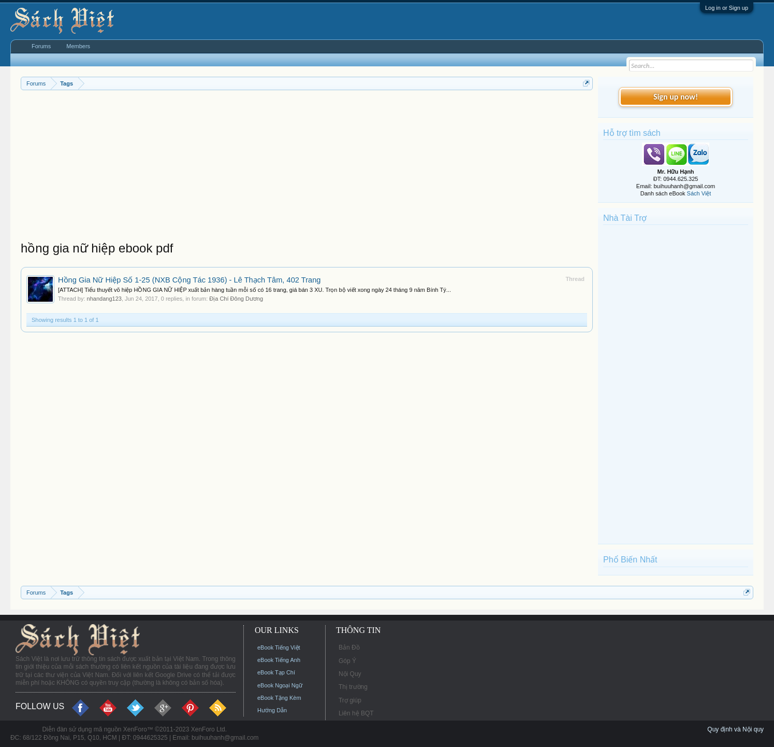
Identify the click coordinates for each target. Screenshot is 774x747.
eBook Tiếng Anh (278, 660)
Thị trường (353, 686)
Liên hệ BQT (356, 713)
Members (78, 46)
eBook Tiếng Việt (278, 647)
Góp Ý (347, 661)
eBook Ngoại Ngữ (279, 685)
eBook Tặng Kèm (279, 698)
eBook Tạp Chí (276, 672)
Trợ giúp (350, 700)
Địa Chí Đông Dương (236, 298)
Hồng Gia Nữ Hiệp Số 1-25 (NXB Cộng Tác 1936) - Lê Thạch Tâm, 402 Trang (189, 280)
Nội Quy (350, 674)
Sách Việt (699, 193)
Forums (41, 46)
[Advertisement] (307, 168)
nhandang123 (104, 298)
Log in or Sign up (726, 8)
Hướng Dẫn (272, 710)
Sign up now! (675, 97)
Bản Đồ (349, 647)
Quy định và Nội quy (735, 729)
